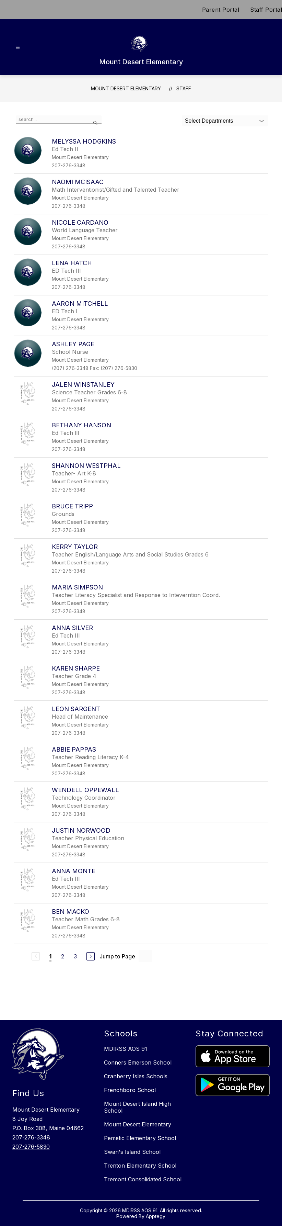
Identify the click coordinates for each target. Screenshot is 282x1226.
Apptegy (155, 1216)
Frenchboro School (130, 1090)
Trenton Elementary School (140, 1165)
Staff (183, 88)
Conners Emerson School (138, 1062)
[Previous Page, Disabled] (36, 956)
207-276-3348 (31, 1137)
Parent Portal (220, 9)
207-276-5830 (31, 1146)
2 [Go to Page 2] (62, 956)
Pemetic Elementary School (140, 1138)
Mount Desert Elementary (126, 88)
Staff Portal (266, 9)
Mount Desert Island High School (137, 1107)
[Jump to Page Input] (145, 956)
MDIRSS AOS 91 (125, 1048)
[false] (59, 119)
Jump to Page (117, 956)
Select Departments (209, 121)
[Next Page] (90, 956)
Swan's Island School (132, 1151)
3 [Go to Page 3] (75, 956)
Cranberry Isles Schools (135, 1076)
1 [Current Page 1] (50, 956)
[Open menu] (18, 48)
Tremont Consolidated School (142, 1179)
